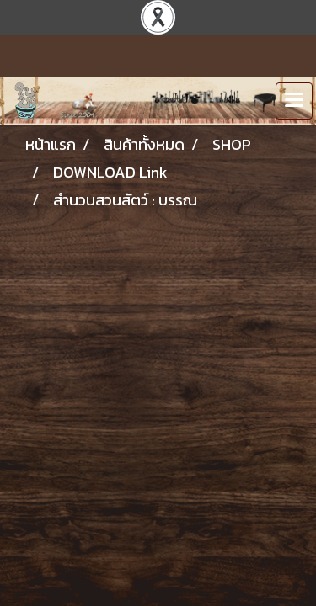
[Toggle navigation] (294, 101)
